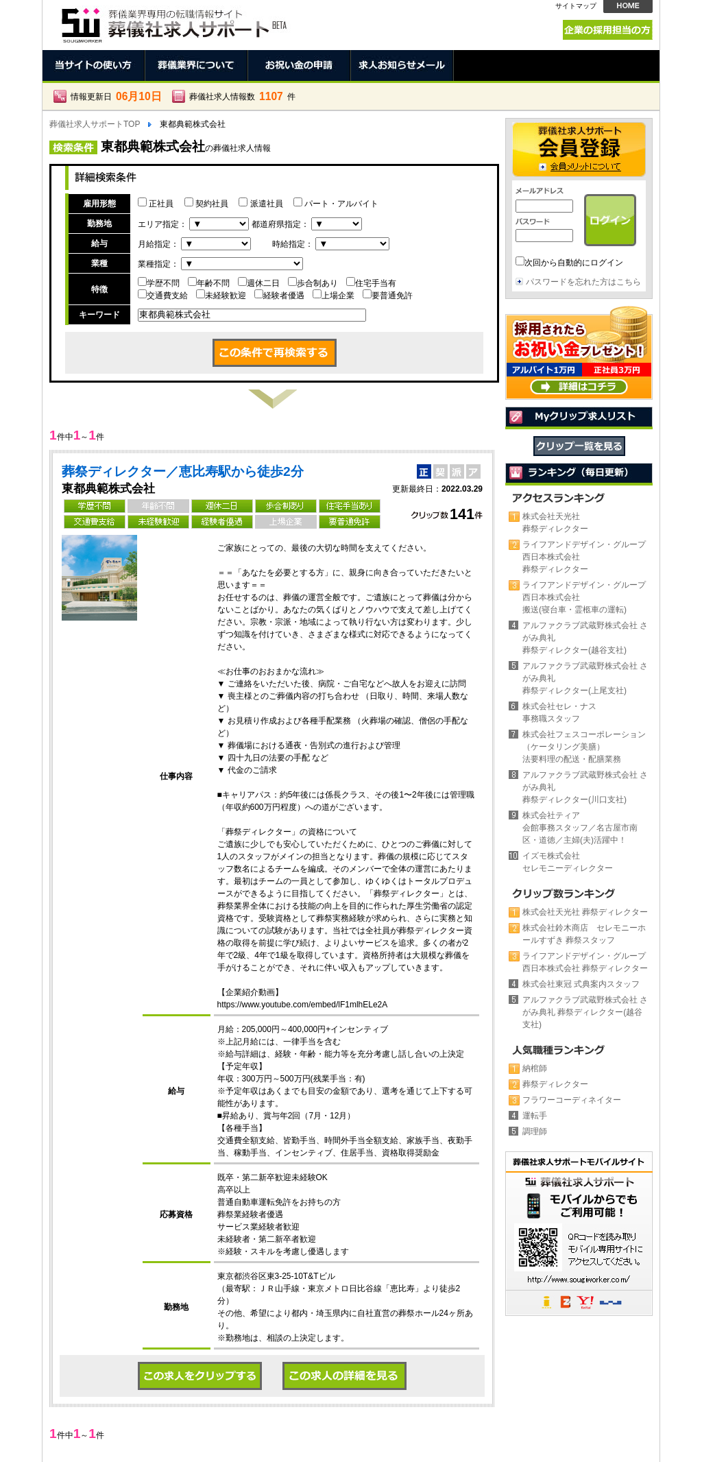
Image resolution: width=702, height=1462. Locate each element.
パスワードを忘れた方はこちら (583, 282)
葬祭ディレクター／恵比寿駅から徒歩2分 (183, 471)
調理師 (534, 1131)
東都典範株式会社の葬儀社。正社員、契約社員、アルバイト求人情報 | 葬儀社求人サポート (172, 21)
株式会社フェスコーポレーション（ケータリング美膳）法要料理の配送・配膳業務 (584, 747)
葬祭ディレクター (555, 1084)
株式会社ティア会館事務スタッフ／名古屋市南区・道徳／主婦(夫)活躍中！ (580, 828)
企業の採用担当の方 (608, 30)
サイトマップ (575, 6)
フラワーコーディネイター (571, 1100)
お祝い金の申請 (299, 65)
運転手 (534, 1116)
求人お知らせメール (402, 65)
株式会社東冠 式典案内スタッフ (581, 984)
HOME (628, 6)
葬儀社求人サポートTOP (94, 124)
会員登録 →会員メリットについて (579, 149)
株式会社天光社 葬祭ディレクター (585, 912)
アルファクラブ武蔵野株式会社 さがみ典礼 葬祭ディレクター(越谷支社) (585, 1012)
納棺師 (534, 1068)
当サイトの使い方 (94, 65)
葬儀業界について (196, 65)
